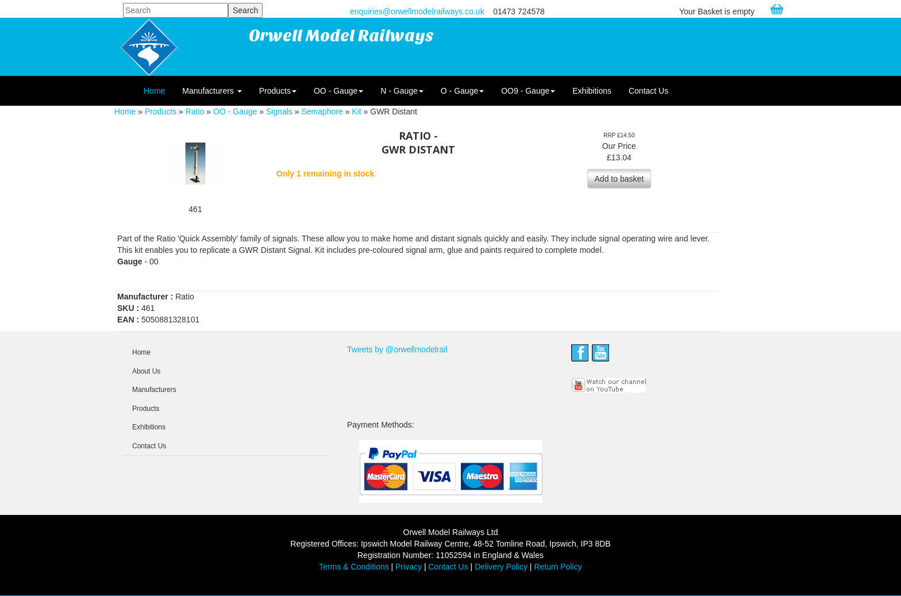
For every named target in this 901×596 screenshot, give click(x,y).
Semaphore (321, 111)
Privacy (408, 566)
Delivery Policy (501, 566)
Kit (356, 111)
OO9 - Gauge (528, 90)
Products (278, 90)
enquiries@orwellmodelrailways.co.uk (417, 11)
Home (154, 90)
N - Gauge (401, 90)
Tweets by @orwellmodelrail (397, 349)
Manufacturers (211, 90)
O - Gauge (462, 90)
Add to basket (619, 178)
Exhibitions (591, 90)
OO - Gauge (338, 90)
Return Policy (558, 566)
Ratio (195, 111)
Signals (279, 111)
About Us (146, 371)
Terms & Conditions (353, 566)
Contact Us (648, 90)
